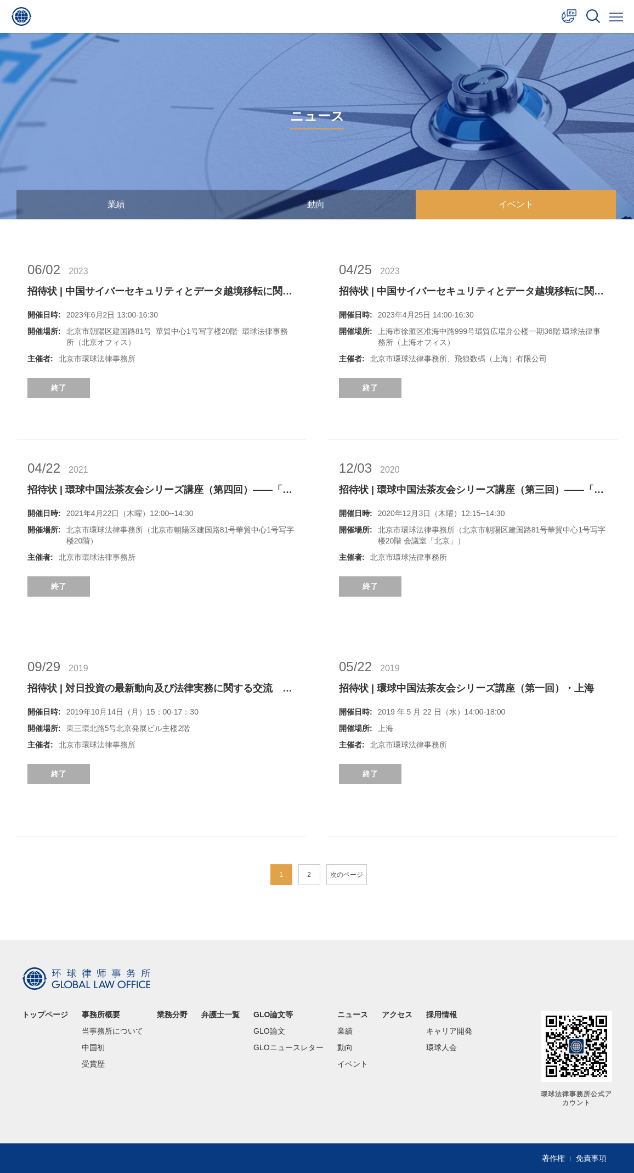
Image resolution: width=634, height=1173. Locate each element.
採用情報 (441, 1014)
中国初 (93, 1047)
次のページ (346, 875)
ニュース (352, 1014)
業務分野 (172, 1014)
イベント (516, 204)
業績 (116, 204)
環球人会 (441, 1047)
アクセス (397, 1014)
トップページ (45, 1014)
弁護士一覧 (220, 1014)
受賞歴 (93, 1063)
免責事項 (591, 1158)
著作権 (553, 1158)
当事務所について (112, 1031)
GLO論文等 (273, 1014)
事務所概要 (101, 1014)
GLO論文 (269, 1031)
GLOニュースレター (288, 1047)
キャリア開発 (449, 1031)
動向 (316, 204)
